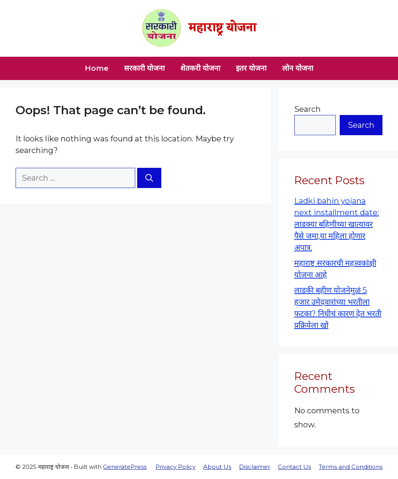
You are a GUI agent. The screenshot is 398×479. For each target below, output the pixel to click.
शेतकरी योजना (200, 68)
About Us (217, 466)
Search (307, 109)
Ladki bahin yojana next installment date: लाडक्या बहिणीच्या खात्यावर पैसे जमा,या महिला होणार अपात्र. (336, 224)
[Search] (149, 178)
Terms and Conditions (350, 466)
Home (96, 68)
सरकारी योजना (144, 68)
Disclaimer (254, 466)
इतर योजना (251, 68)
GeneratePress (125, 466)
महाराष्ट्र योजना (223, 28)
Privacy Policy (175, 466)
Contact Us (294, 466)
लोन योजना (297, 68)
